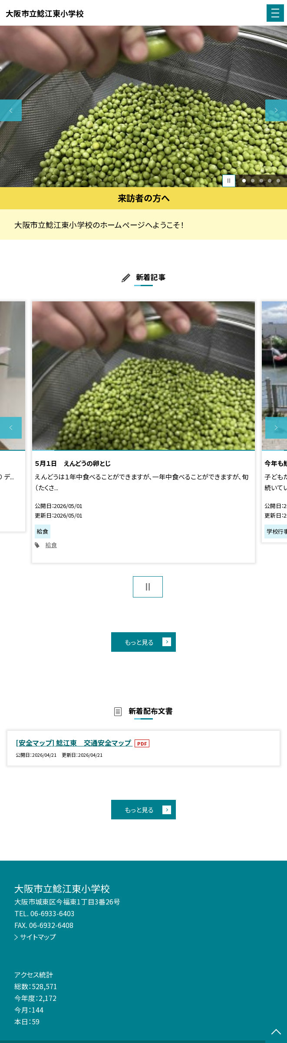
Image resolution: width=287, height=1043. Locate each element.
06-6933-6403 (52, 913)
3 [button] (261, 180)
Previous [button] (11, 110)
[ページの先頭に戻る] (276, 1032)
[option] (143, 106)
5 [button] (278, 180)
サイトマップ (38, 937)
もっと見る (139, 642)
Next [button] (276, 110)
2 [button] (252, 180)
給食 (51, 545)
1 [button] (244, 180)
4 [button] (270, 180)
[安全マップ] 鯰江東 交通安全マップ (74, 743)
